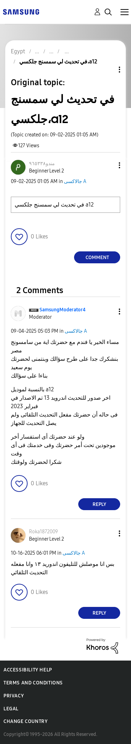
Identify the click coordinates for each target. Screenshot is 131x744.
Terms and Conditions (33, 683)
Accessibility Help (27, 670)
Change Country (25, 721)
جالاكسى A (75, 181)
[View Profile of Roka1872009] (43, 532)
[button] (108, 165)
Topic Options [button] (107, 69)
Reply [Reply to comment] (99, 504)
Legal (11, 709)
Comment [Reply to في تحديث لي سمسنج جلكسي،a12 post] (97, 258)
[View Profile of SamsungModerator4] (62, 310)
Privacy (13, 696)
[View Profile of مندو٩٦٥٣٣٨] (42, 164)
